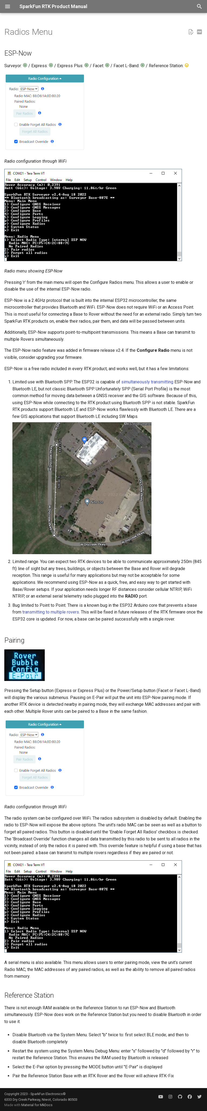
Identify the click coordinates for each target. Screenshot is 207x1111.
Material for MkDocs (37, 1105)
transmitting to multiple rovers (50, 612)
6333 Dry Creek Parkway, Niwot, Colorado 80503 (40, 1100)
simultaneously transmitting (147, 381)
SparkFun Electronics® (48, 1094)
